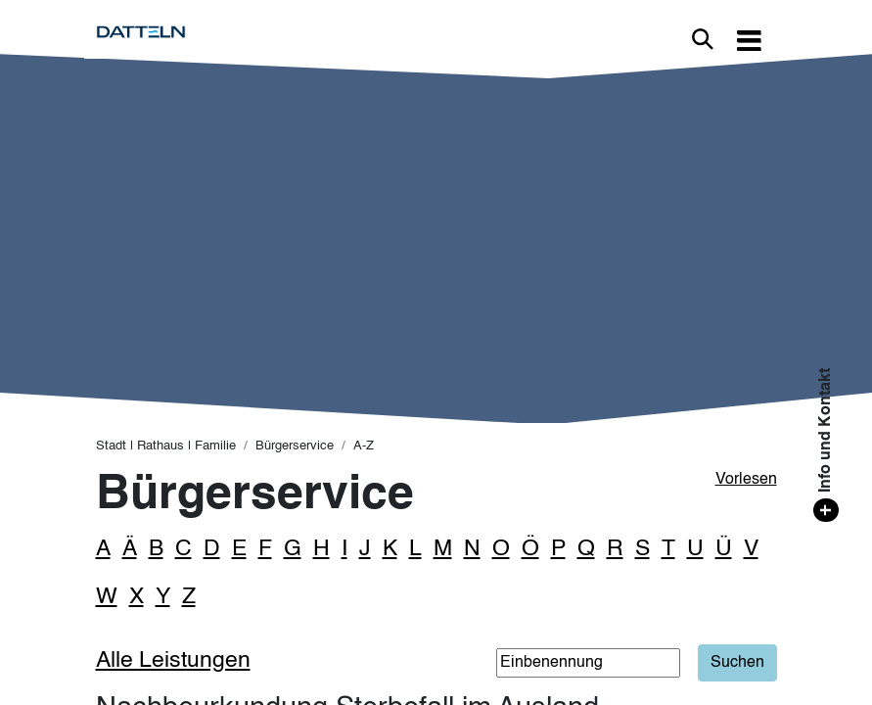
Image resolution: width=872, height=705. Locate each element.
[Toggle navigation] (749, 40)
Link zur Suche (702, 39)
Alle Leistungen (173, 660)
